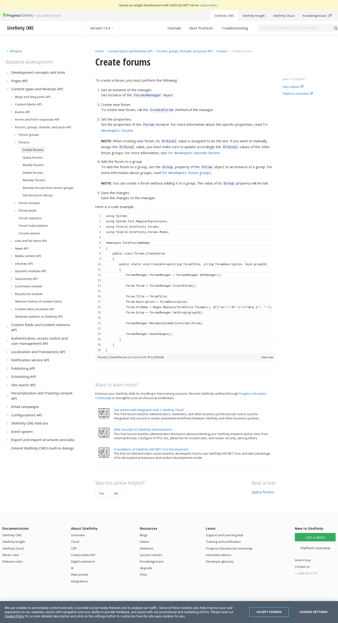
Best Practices (201, 28)
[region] (185, 278)
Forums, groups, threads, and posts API (184, 51)
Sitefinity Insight (253, 16)
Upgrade (146, 563)
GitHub (159, 352)
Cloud (75, 537)
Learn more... (210, 5)
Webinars (147, 543)
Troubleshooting (235, 28)
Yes (101, 488)
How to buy (303, 555)
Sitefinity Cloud (283, 16)
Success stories (151, 550)
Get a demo (293, 87)
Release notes (12, 556)
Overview (77, 530)
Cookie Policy (14, 616)
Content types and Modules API (130, 51)
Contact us (302, 562)
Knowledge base (317, 16)
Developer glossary (220, 556)
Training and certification (223, 537)
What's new (10, 550)
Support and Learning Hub (224, 530)
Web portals (79, 569)
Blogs (144, 530)
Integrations (79, 576)
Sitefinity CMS (224, 16)
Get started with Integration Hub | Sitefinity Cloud (148, 405)
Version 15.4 (102, 28)
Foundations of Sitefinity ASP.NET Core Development (151, 444)
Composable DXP (83, 550)
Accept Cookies (269, 612)
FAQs (143, 569)
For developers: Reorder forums (194, 149)
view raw (267, 352)
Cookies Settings (313, 612)
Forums (222, 51)
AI (72, 563)
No (116, 488)
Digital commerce (83, 556)
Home (99, 51)
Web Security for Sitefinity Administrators (143, 424)
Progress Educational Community (229, 543)
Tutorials (174, 28)
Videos (145, 537)
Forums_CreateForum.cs (114, 352)
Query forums (263, 487)
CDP (74, 543)
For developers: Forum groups (186, 168)
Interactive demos (218, 550)
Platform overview (298, 94)
